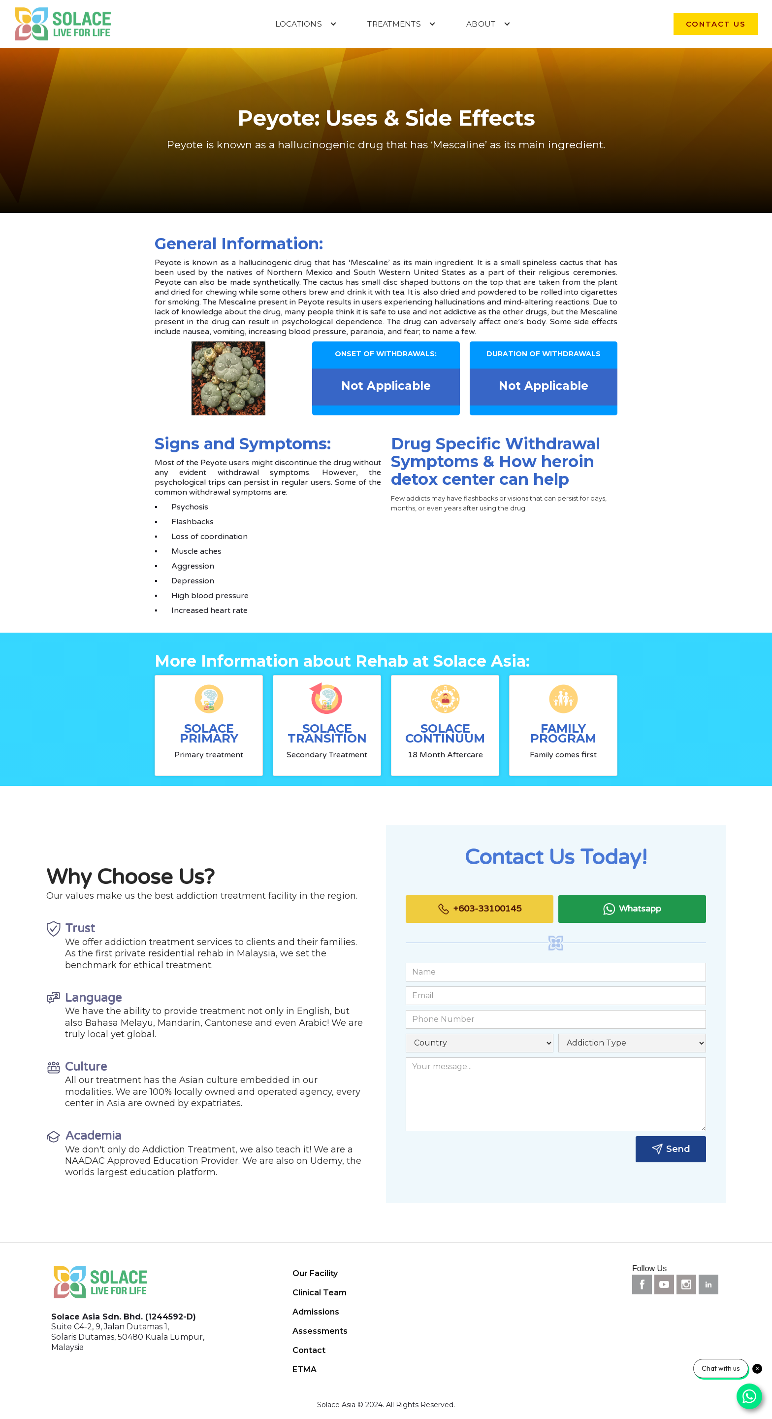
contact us (716, 24)
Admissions (315, 1312)
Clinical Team (319, 1292)
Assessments (320, 1331)
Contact (308, 1350)
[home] (63, 23)
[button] (306, 24)
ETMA (304, 1369)
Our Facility (315, 1273)
